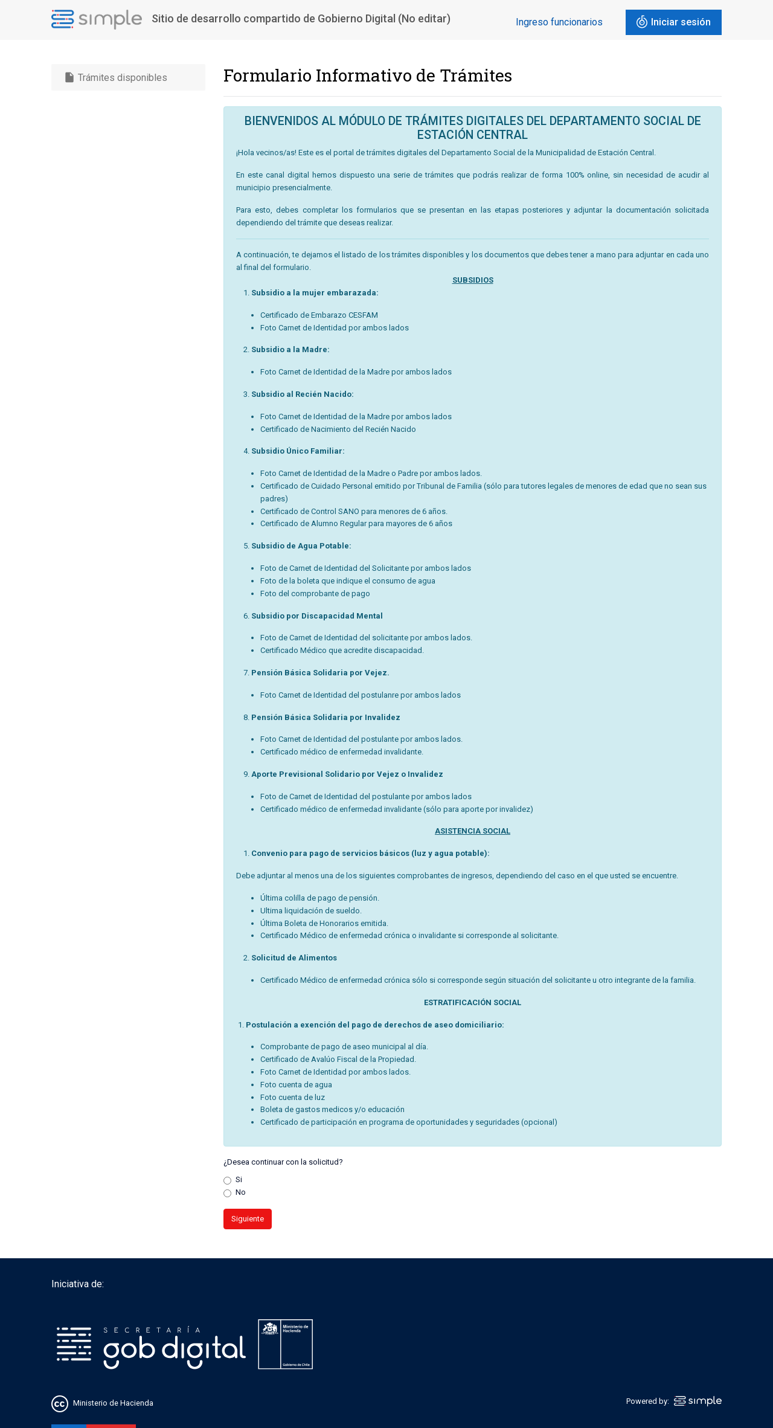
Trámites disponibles (115, 77)
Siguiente (247, 1218)
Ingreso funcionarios (559, 22)
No (241, 1192)
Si (239, 1179)
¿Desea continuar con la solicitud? (283, 1161)
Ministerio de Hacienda (113, 1402)
